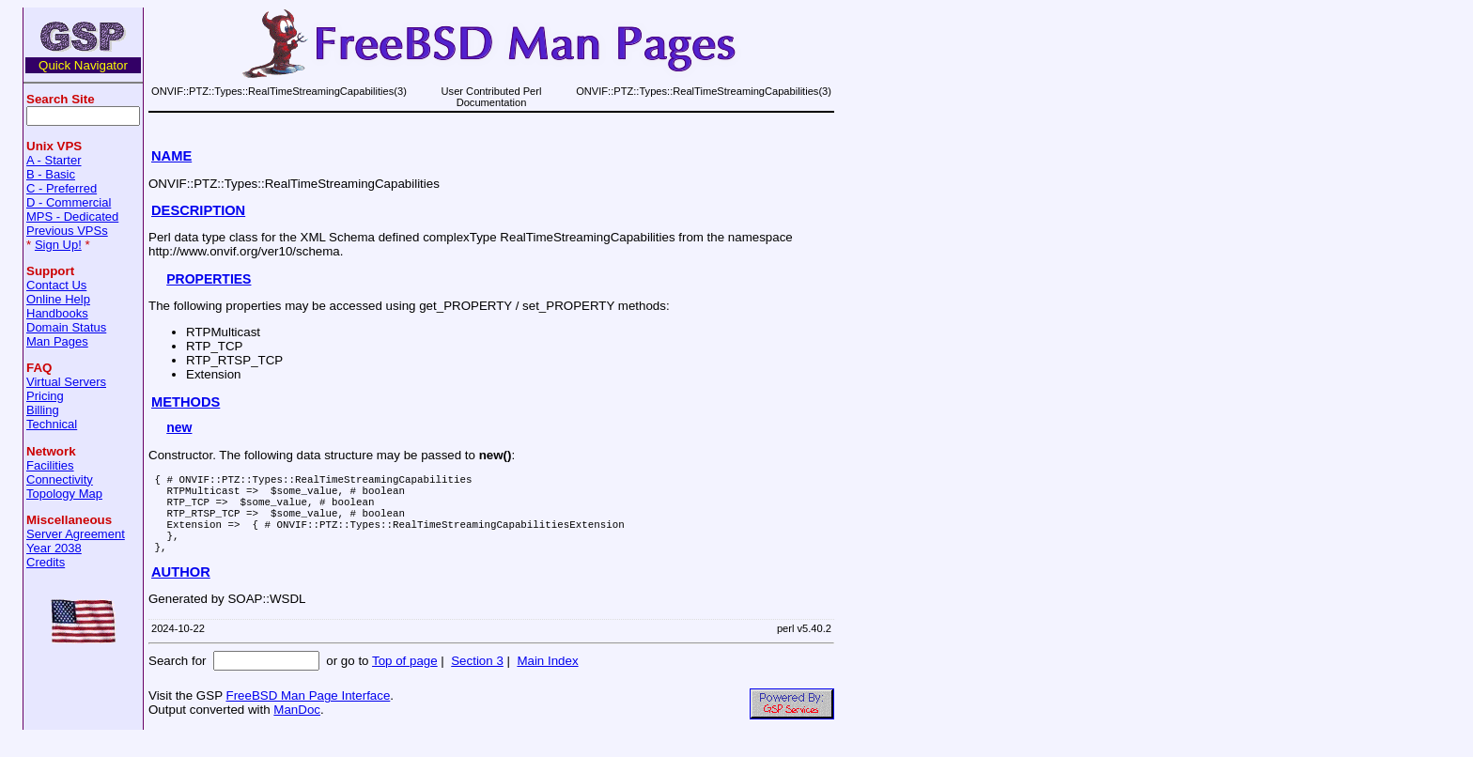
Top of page (405, 680)
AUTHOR (180, 591)
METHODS (185, 401)
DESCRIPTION (198, 210)
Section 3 (477, 680)
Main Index (547, 680)
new (179, 427)
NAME (171, 155)
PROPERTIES (208, 278)
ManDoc (296, 729)
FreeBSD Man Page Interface (307, 715)
